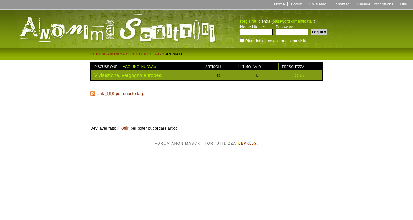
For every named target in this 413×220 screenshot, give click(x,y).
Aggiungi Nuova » (139, 66)
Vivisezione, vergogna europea (128, 75)
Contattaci (342, 4)
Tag (157, 54)
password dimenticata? (293, 21)
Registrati (248, 21)
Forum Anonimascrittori (119, 54)
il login (123, 128)
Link (403, 4)
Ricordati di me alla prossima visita (273, 40)
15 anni (300, 75)
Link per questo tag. (120, 93)
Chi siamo (317, 4)
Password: (292, 30)
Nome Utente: (256, 30)
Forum (297, 4)
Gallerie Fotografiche (375, 4)
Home (279, 4)
